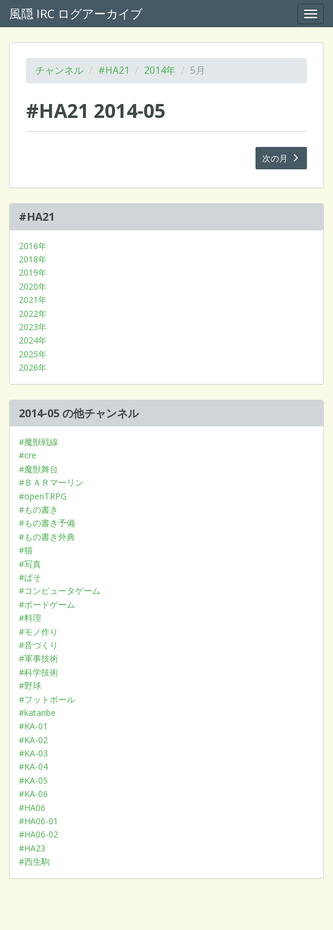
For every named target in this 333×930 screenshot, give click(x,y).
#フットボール (47, 699)
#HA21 (114, 70)
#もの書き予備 (47, 522)
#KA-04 (33, 766)
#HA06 (32, 807)
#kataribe (37, 712)
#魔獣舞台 (38, 469)
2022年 (33, 313)
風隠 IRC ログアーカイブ (75, 13)
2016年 (33, 246)
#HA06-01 (38, 821)
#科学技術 (38, 672)
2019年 (33, 272)
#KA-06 (33, 793)
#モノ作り (38, 631)
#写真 (30, 564)
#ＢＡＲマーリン (51, 482)
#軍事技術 (38, 658)
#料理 (30, 617)
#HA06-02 (38, 834)
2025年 (33, 354)
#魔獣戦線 (38, 441)
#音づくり (38, 645)
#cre (27, 455)
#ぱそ (30, 577)
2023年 (33, 327)
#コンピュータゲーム (60, 590)
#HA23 (32, 848)
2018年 (33, 259)
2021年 (33, 299)
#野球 (30, 685)
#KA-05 (33, 780)
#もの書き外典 (47, 536)
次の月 (281, 158)
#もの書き (38, 509)
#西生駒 (34, 861)
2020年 (33, 286)
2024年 (33, 340)
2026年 (33, 367)
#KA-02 (33, 740)
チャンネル (59, 70)
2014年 (160, 70)
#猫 (26, 550)
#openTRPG (43, 496)
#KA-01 (33, 726)
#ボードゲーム (47, 604)
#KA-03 (33, 753)
